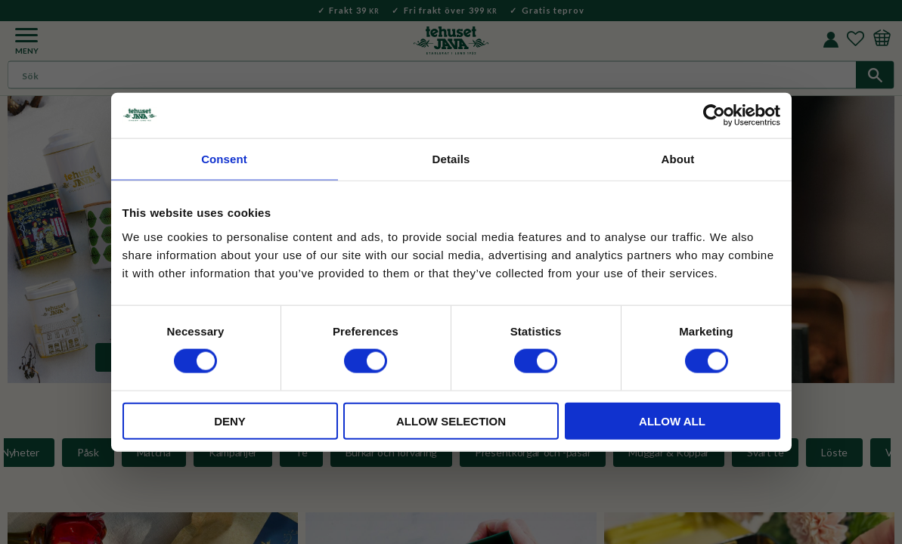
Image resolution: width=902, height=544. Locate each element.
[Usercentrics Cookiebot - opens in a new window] (714, 115)
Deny (230, 420)
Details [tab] (451, 159)
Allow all (672, 420)
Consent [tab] (224, 159)
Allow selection (451, 420)
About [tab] (678, 159)
